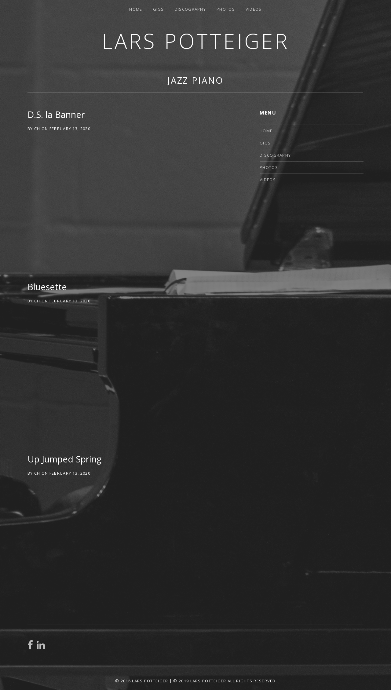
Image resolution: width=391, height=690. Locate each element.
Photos (226, 9)
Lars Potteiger (195, 41)
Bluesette (47, 287)
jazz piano (195, 80)
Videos (254, 9)
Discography (190, 9)
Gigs (158, 9)
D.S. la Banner (56, 114)
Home (135, 9)
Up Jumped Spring (64, 459)
